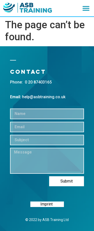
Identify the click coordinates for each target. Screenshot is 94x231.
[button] (85, 8)
